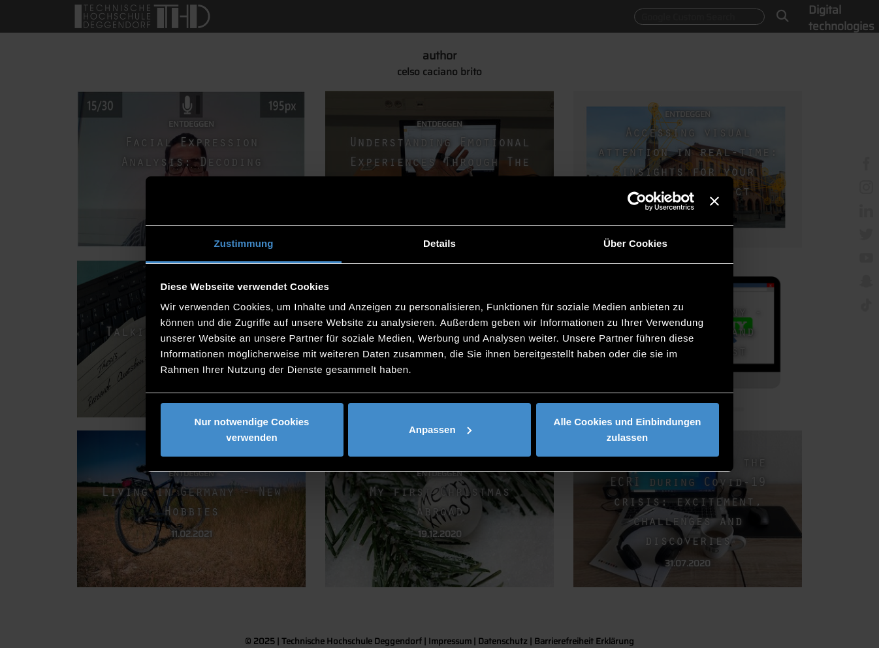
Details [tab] (439, 243)
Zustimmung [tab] (244, 243)
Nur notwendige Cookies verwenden (252, 429)
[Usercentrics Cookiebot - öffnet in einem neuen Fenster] (637, 201)
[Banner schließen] (714, 201)
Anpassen (440, 429)
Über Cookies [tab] (635, 243)
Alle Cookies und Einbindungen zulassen (627, 429)
